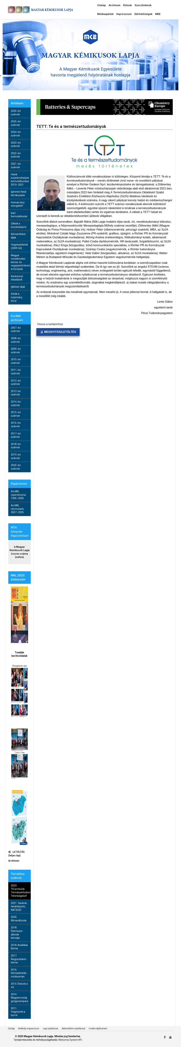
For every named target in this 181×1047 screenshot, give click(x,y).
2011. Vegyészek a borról (18, 1012)
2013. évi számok (16, 393)
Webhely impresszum (28, 1028)
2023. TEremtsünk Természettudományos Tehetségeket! (21, 890)
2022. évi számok (16, 155)
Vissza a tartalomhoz (50, 324)
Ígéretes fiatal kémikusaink (18, 193)
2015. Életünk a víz (19, 985)
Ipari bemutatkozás (19, 215)
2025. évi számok (16, 123)
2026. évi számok (16, 112)
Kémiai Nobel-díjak (18, 236)
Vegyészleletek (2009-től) (19, 246)
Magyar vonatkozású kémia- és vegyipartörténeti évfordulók (20, 262)
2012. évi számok (16, 382)
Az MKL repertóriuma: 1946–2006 (18, 495)
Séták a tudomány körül (16, 297)
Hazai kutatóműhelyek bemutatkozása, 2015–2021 (20, 179)
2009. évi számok (16, 350)
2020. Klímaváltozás (19, 919)
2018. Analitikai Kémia (19, 947)
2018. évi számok (16, 446)
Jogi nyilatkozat (50, 1028)
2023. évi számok (16, 144)
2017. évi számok (16, 435)
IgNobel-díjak (18, 286)
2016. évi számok (16, 424)
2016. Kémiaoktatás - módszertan (19, 973)
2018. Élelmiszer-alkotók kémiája (17, 932)
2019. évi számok (16, 456)
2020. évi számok (16, 467)
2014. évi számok (16, 403)
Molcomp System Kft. (70, 1039)
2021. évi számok (16, 165)
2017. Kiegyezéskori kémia (18, 959)
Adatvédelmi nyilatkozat (73, 1028)
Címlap (11, 1028)
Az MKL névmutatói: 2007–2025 (17, 509)
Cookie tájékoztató (98, 1028)
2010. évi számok (16, 361)
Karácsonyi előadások (17, 278)
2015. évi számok (16, 414)
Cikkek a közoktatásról (18, 225)
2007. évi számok (16, 329)
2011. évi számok (16, 372)
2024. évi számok (16, 134)
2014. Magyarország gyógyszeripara (19, 998)
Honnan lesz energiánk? (18, 204)
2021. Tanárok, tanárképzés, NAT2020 (19, 906)
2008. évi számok (16, 340)
